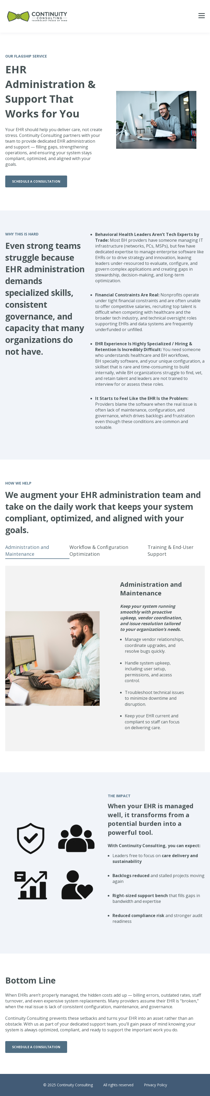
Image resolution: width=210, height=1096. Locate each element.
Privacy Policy (155, 1084)
